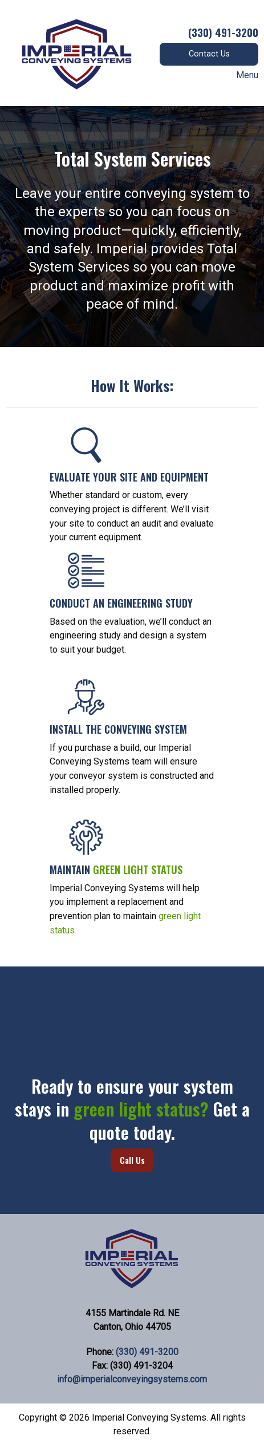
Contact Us (209, 54)
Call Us (132, 1160)
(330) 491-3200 (147, 1351)
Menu (241, 75)
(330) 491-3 (214, 32)
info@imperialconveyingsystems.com (132, 1379)
